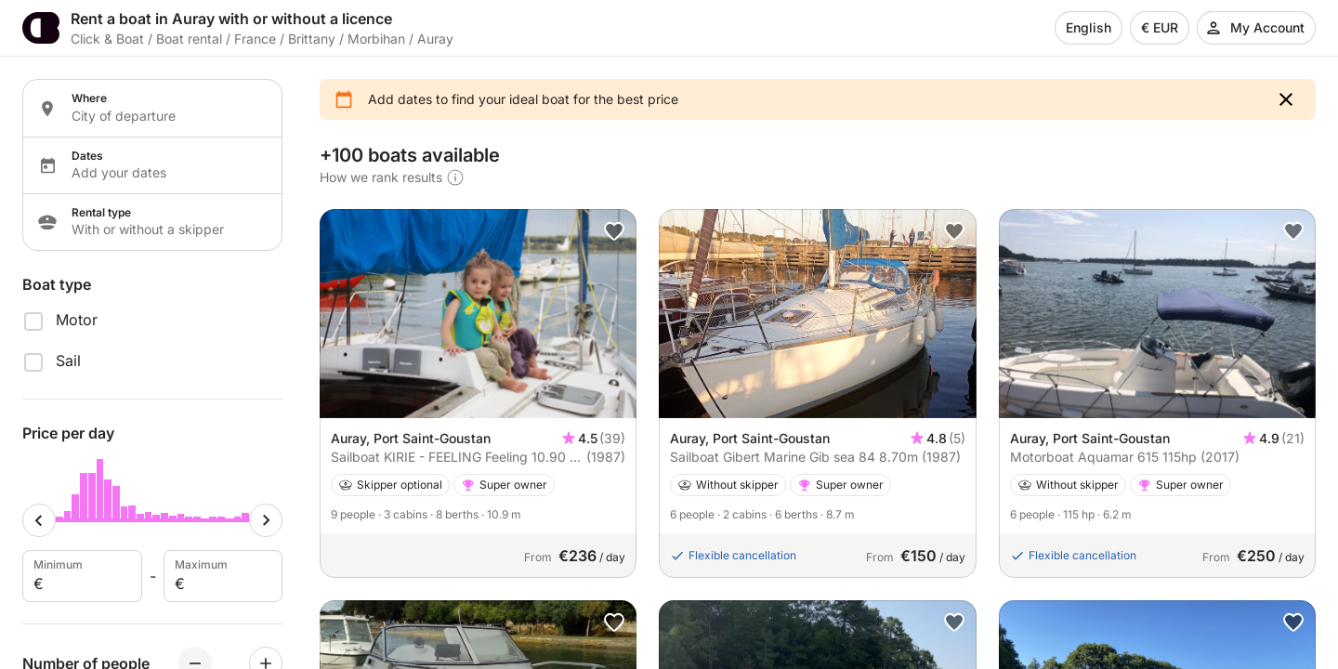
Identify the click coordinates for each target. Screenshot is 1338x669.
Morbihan (376, 38)
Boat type (56, 284)
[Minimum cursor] (39, 520)
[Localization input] (165, 116)
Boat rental (189, 38)
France (255, 38)
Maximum (222, 576)
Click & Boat (107, 38)
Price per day (68, 433)
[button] (1286, 99)
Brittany (311, 38)
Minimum (80, 576)
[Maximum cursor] (265, 520)
